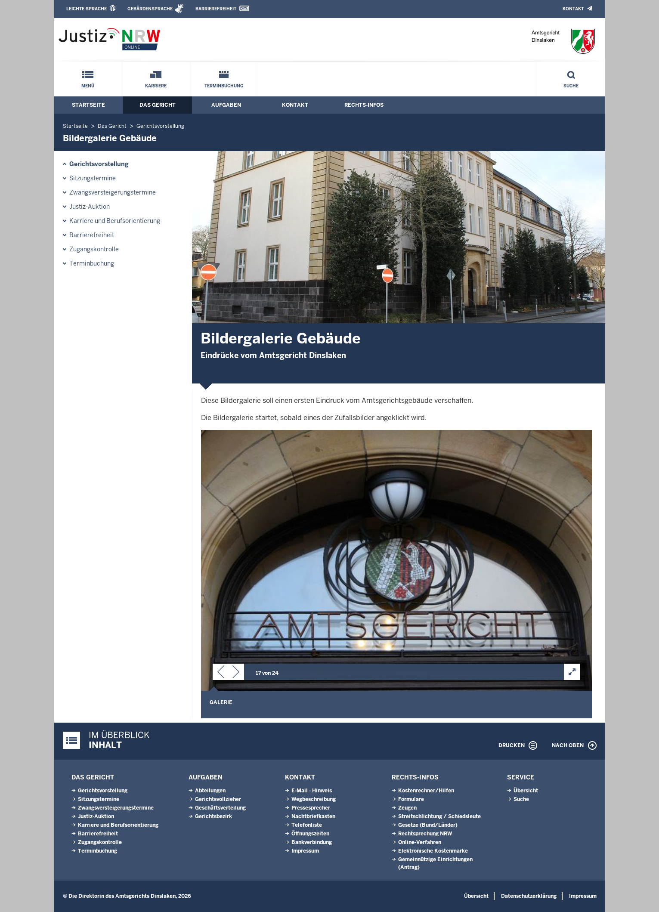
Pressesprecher (310, 807)
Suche (571, 86)
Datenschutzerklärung (529, 896)
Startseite (88, 105)
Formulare (411, 799)
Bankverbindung (311, 842)
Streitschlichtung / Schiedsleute (439, 816)
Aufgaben (226, 105)
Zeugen (407, 807)
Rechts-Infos (364, 105)
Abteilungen (210, 790)
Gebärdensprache (150, 9)
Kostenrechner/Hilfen (426, 790)
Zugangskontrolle (94, 249)
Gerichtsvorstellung (160, 126)
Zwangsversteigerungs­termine (112, 192)
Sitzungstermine (92, 178)
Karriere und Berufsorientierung (114, 221)
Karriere (156, 86)
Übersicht (526, 790)
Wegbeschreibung (313, 799)
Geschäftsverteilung (220, 807)
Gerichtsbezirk (213, 816)
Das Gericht (157, 105)
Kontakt (573, 9)
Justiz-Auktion (89, 206)
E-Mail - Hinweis (311, 790)
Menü (87, 86)
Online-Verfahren (419, 842)
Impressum (305, 850)
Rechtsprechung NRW (425, 833)
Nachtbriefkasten (313, 816)
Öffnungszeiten (310, 833)
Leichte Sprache (86, 9)
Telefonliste (306, 825)
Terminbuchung (224, 86)
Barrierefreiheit (215, 9)
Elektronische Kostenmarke (433, 850)
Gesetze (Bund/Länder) (428, 825)
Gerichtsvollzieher (218, 799)
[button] (221, 673)
